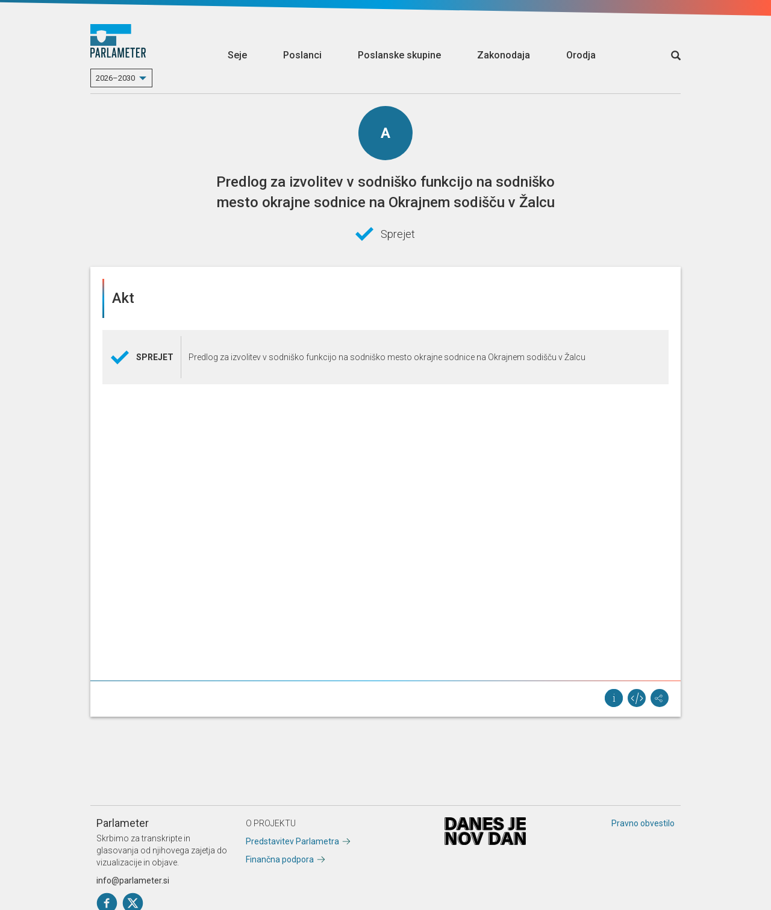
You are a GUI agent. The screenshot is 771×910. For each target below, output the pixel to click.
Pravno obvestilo (643, 823)
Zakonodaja (503, 55)
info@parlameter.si (132, 880)
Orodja (581, 55)
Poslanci (302, 55)
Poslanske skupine (399, 55)
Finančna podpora (280, 859)
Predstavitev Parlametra (292, 841)
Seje (237, 55)
